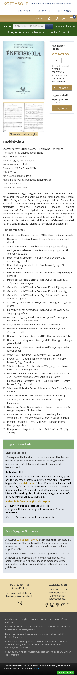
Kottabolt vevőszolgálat (16, 619)
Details (36, 668)
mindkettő (54, 32)
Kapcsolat (10, 626)
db (63, 60)
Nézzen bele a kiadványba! (23, 134)
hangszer (39, 32)
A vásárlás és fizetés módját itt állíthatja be (27, 501)
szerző (26, 32)
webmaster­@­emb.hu (26, 629)
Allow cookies (65, 672)
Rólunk (20, 626)
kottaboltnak (27, 483)
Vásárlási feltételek (35, 626)
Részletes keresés (65, 26)
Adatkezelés (53, 626)
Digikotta (62, 108)
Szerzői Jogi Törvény (27, 539)
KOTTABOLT (16, 3)
